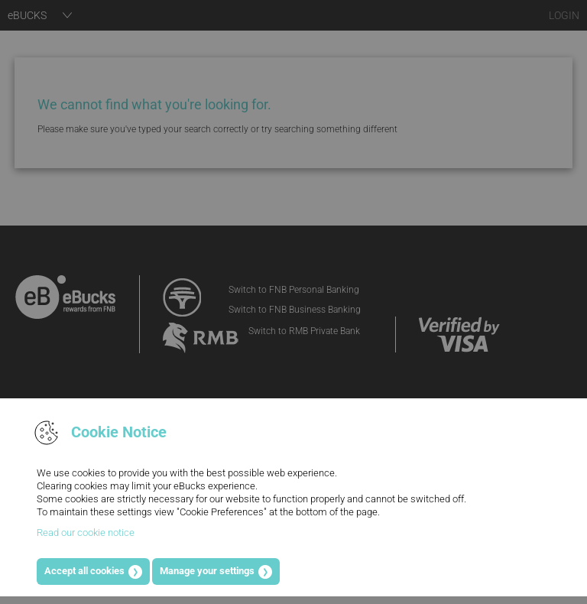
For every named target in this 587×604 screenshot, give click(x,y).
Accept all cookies (84, 570)
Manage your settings (207, 570)
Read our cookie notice (86, 532)
